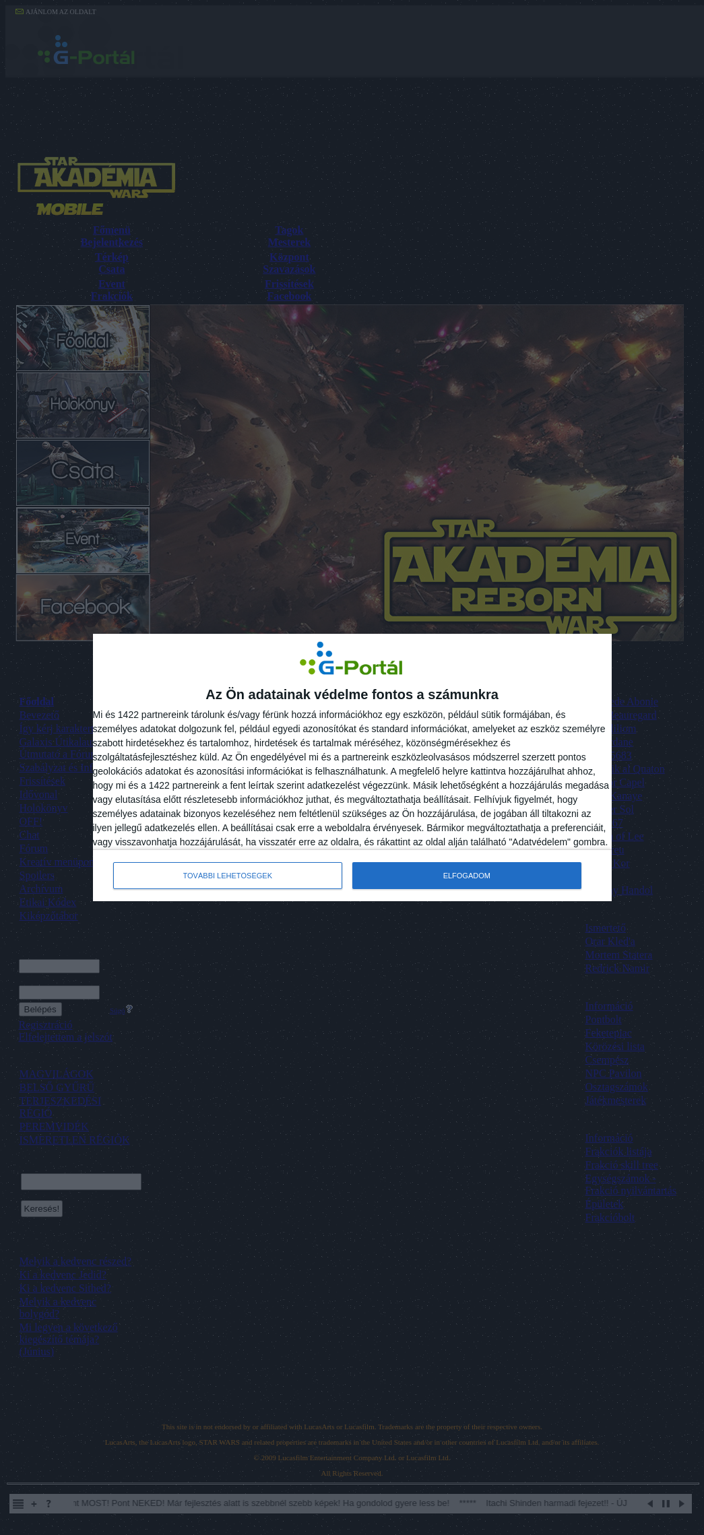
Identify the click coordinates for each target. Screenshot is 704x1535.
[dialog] (352, 768)
